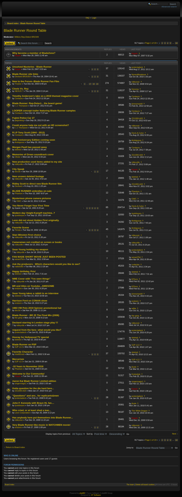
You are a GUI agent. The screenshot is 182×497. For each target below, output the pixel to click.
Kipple (18, 55)
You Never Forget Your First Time (30, 205)
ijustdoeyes (20, 215)
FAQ (87, 18)
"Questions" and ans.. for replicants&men (35, 395)
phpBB (82, 493)
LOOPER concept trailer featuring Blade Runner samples (44, 110)
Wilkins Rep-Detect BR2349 (27, 37)
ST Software (96, 495)
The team (130, 485)
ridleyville (19, 164)
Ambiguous (20, 142)
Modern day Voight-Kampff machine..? (33, 213)
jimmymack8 (137, 104)
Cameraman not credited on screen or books (37, 242)
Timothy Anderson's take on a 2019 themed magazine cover (45, 96)
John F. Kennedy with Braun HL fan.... (33, 403)
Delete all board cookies (144, 485)
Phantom (19, 193)
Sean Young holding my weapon (30, 249)
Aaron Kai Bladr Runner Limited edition (34, 381)
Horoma (135, 89)
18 (94, 84)
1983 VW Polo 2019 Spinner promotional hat (36, 308)
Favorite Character (22, 351)
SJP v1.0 (19, 347)
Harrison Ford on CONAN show (29, 300)
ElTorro (135, 279)
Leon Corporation (22, 413)
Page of (150, 43)
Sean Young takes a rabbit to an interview (35, 293)
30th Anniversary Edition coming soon (33, 140)
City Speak (18, 169)
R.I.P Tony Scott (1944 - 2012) (28, 132)
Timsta (18, 230)
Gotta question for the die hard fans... (33, 388)
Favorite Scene (20, 227)
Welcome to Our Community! (28, 373)
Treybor (18, 84)
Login (94, 18)
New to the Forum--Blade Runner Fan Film (35, 81)
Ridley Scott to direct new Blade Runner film (37, 183)
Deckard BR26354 (23, 76)
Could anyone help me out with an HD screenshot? (40, 125)
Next (174, 434)
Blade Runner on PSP (24, 344)
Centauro (19, 98)
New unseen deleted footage (28, 176)
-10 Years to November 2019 (27, 366)
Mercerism (18, 359)
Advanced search (169, 7)
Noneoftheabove (139, 74)
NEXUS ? (19, 91)
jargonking (19, 120)
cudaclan (136, 264)
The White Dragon (140, 411)
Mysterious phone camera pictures (31, 198)
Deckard (18, 186)
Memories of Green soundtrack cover (33, 154)
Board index (13, 23)
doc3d (17, 171)
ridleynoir (136, 82)
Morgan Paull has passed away (29, 147)
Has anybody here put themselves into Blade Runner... (42, 417)
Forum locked (10, 43)
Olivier (17, 157)
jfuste (134, 367)
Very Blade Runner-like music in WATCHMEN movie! (41, 425)
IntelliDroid (19, 354)
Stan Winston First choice (26, 235)
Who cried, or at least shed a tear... (31, 410)
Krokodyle (136, 374)
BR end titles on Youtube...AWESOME (33, 286)
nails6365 (19, 266)
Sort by (97, 434)
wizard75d (19, 259)
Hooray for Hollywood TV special (30, 337)
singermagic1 (20, 383)
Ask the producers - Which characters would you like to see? (46, 264)
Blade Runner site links (25, 74)
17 (90, 84)
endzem (18, 288)
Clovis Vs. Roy (20, 88)
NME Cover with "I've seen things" (31, 278)
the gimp (18, 318)
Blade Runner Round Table (32, 23)
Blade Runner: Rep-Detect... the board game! (37, 103)
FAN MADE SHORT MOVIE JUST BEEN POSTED (39, 256)
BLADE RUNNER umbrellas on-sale (32, 191)
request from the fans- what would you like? (36, 330)
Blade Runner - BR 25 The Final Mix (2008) (35, 315)
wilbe (134, 308)
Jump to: (130, 448)
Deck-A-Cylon (138, 133)
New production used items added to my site (37, 161)
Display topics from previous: (66, 434)
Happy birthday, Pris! (24, 271)
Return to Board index (15, 447)
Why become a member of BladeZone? (33, 53)
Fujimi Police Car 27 (23, 118)
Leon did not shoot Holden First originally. (35, 220)
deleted (18, 149)
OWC (19, 201)
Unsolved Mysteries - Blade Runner (32, 66)
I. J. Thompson (21, 106)
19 (176, 43)
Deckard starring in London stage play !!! (35, 322)
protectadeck (137, 67)
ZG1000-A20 (137, 118)
